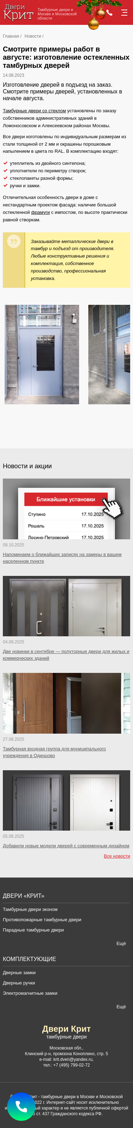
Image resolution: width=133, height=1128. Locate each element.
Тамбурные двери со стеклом (34, 110)
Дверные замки (19, 972)
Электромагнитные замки (30, 993)
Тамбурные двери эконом (30, 909)
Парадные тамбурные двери (33, 930)
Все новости (117, 856)
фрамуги (40, 212)
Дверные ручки (19, 983)
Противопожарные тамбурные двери (42, 919)
